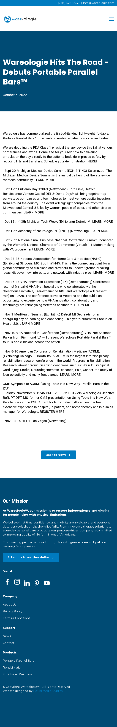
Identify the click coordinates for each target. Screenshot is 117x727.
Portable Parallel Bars (18, 660)
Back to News (58, 455)
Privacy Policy (12, 611)
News (7, 636)
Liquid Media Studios (47, 691)
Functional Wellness (17, 674)
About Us (9, 604)
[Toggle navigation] (111, 19)
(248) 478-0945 (69, 3)
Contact (8, 643)
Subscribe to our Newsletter (31, 557)
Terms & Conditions (16, 618)
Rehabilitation (13, 667)
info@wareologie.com (98, 3)
